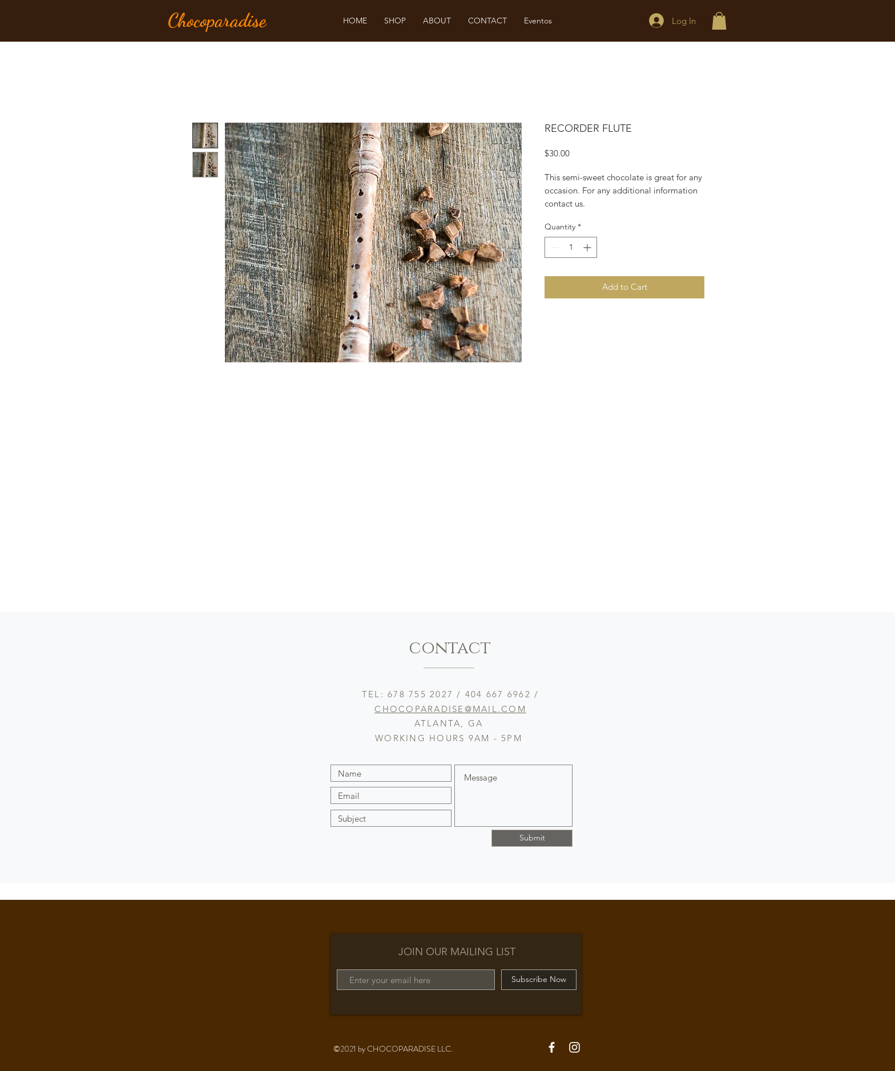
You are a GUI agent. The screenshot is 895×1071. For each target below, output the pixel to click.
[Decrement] (553, 247)
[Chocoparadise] (232, 20)
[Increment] (588, 247)
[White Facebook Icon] (552, 1047)
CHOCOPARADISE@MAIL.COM (450, 709)
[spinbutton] (571, 247)
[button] (719, 21)
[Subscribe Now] (538, 979)
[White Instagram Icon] (574, 1047)
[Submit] (532, 838)
